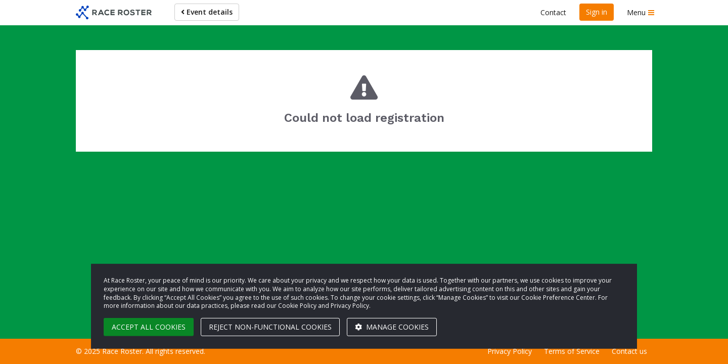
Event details (207, 12)
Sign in (596, 12)
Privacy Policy (509, 351)
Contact (553, 12)
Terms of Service (572, 351)
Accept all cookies (149, 327)
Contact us (629, 351)
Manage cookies (392, 327)
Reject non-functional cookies (270, 327)
